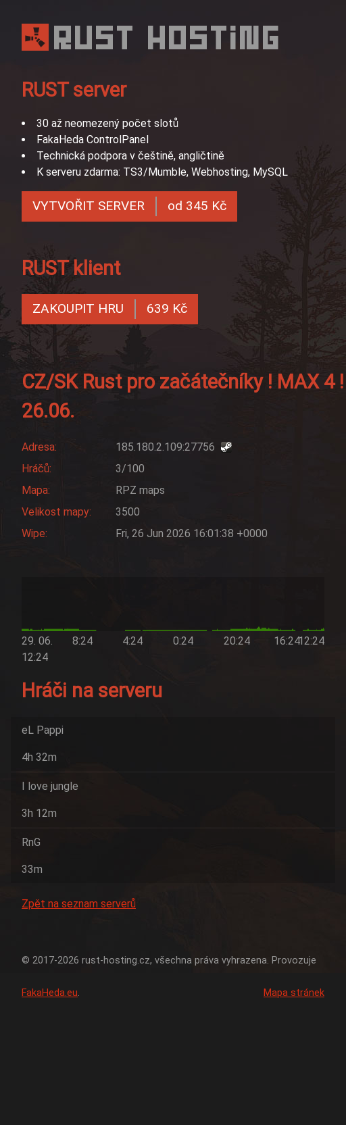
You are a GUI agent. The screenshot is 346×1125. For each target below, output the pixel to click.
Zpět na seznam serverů (79, 903)
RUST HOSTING (168, 37)
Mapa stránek (294, 993)
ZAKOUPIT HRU (109, 309)
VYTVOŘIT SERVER (129, 206)
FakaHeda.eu (50, 993)
